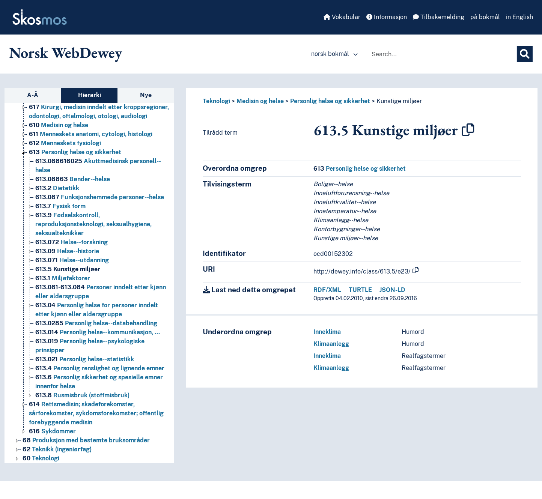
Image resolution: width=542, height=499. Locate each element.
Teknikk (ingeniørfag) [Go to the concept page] (57, 449)
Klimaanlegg (331, 343)
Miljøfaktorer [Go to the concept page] (62, 278)
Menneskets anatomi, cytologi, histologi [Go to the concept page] (90, 134)
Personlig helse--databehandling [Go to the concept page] (96, 323)
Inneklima (327, 331)
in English (519, 17)
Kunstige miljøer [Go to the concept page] (67, 269)
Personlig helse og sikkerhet (330, 101)
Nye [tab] (146, 95)
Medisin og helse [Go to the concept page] (58, 125)
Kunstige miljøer (399, 101)
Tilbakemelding (438, 17)
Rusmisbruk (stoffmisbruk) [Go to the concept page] (82, 395)
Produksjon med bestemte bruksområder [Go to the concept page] (86, 440)
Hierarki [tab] (89, 95)
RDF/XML (327, 289)
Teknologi (216, 101)
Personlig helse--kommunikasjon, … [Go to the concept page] (97, 332)
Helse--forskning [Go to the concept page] (71, 242)
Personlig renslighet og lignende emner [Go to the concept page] (99, 368)
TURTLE (360, 289)
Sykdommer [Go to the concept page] (52, 431)
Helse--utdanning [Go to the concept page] (72, 260)
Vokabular (342, 17)
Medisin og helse (260, 101)
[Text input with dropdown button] (442, 54)
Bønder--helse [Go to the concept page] (72, 179)
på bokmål (485, 17)
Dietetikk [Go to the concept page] (57, 188)
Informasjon (386, 17)
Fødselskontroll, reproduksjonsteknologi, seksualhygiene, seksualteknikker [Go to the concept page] (93, 224)
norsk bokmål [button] (334, 53)
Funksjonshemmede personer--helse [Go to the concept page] (99, 197)
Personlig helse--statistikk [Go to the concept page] (84, 359)
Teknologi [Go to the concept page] (41, 458)
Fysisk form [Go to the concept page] (60, 206)
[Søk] (524, 54)
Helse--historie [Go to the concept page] (67, 251)
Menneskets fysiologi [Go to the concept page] (65, 143)
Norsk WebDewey (65, 52)
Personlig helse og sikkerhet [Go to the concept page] (75, 152)
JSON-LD (392, 289)
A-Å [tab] (32, 95)
